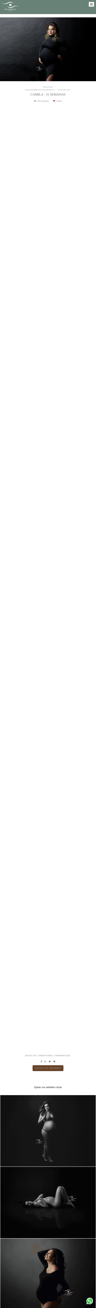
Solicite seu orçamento (48, 1068)
